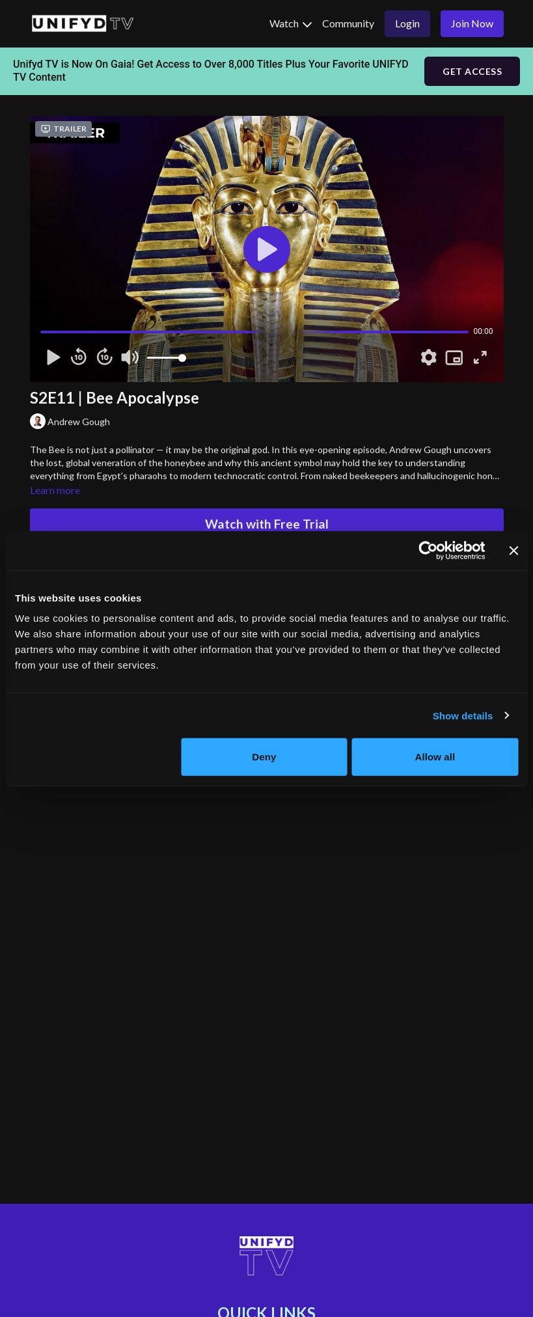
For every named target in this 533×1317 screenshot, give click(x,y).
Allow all (435, 756)
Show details (463, 715)
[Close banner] (513, 550)
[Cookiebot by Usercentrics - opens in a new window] (428, 550)
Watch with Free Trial (267, 523)
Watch (290, 23)
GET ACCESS (472, 71)
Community (348, 23)
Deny (264, 756)
